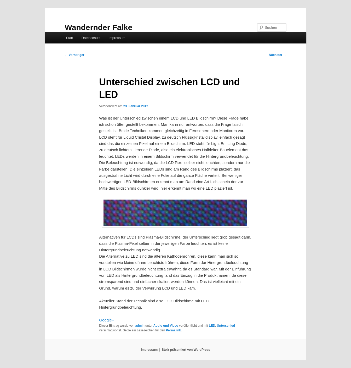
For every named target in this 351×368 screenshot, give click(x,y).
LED (212, 325)
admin (139, 325)
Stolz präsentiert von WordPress (186, 350)
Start (69, 38)
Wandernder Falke (99, 27)
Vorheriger (74, 55)
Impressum (116, 38)
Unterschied (226, 325)
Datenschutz (91, 38)
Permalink (173, 330)
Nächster (277, 55)
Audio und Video (165, 325)
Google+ (106, 320)
